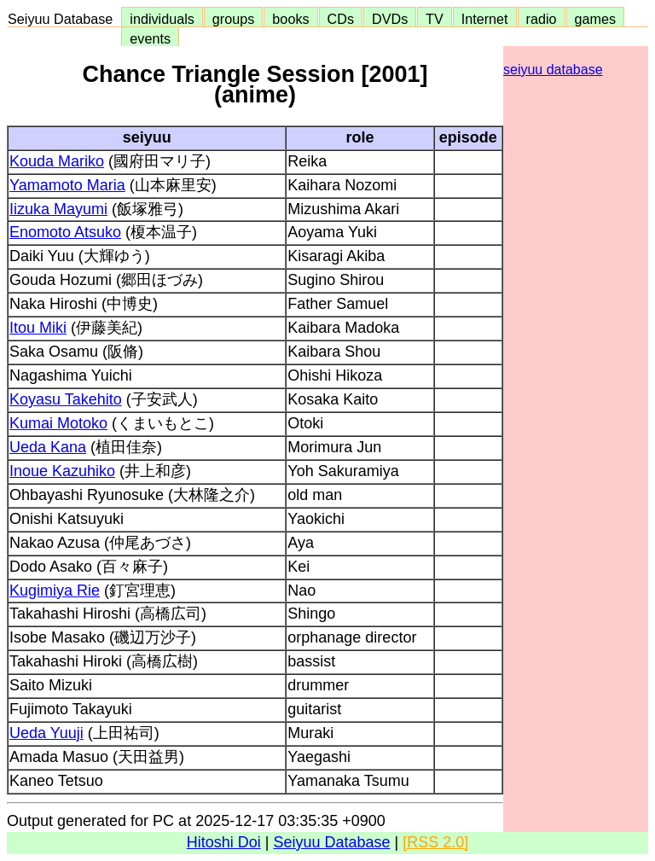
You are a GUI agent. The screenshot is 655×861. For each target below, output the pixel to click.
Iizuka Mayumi (58, 209)
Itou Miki (38, 327)
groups (234, 18)
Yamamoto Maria (67, 185)
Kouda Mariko (56, 161)
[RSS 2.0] (435, 842)
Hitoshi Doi (224, 842)
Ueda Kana (47, 447)
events (150, 38)
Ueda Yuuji (46, 733)
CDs (341, 18)
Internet (485, 18)
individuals (162, 18)
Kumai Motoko (58, 423)
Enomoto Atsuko (65, 232)
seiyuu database (553, 69)
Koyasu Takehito (65, 399)
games (595, 18)
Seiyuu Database (64, 18)
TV (434, 18)
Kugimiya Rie (54, 590)
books (290, 18)
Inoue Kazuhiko (62, 471)
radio (542, 18)
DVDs (389, 18)
